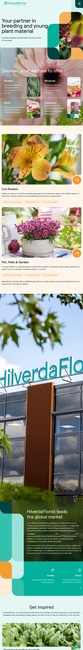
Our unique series (50, 202)
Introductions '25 (32, 275)
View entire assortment (12, 202)
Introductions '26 (32, 202)
